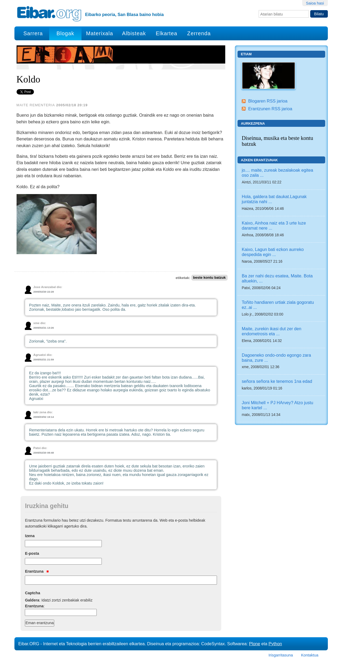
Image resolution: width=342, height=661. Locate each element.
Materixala (99, 33)
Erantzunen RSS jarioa (270, 108)
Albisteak (134, 33)
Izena (29, 536)
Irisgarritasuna (281, 655)
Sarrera (33, 33)
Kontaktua (309, 655)
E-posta (32, 553)
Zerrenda (199, 33)
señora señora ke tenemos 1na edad (277, 381)
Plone (254, 643)
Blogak (65, 33)
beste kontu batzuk (209, 278)
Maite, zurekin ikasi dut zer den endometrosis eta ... (271, 331)
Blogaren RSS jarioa (267, 101)
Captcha (32, 593)
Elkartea (166, 33)
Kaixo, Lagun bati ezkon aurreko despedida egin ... (273, 252)
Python (275, 643)
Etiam (246, 54)
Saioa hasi (315, 3)
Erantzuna (37, 571)
